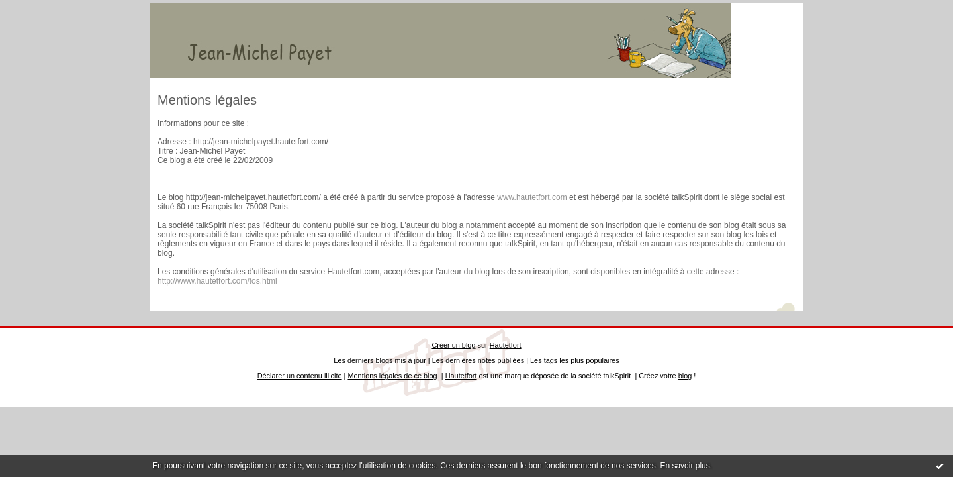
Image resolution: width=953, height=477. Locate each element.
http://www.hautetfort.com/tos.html (217, 281)
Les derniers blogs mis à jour (380, 360)
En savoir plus (684, 465)
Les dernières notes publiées (478, 360)
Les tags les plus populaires (574, 360)
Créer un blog (453, 345)
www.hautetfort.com (532, 197)
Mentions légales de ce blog (392, 376)
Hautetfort (506, 345)
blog (685, 376)
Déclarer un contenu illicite (299, 376)
